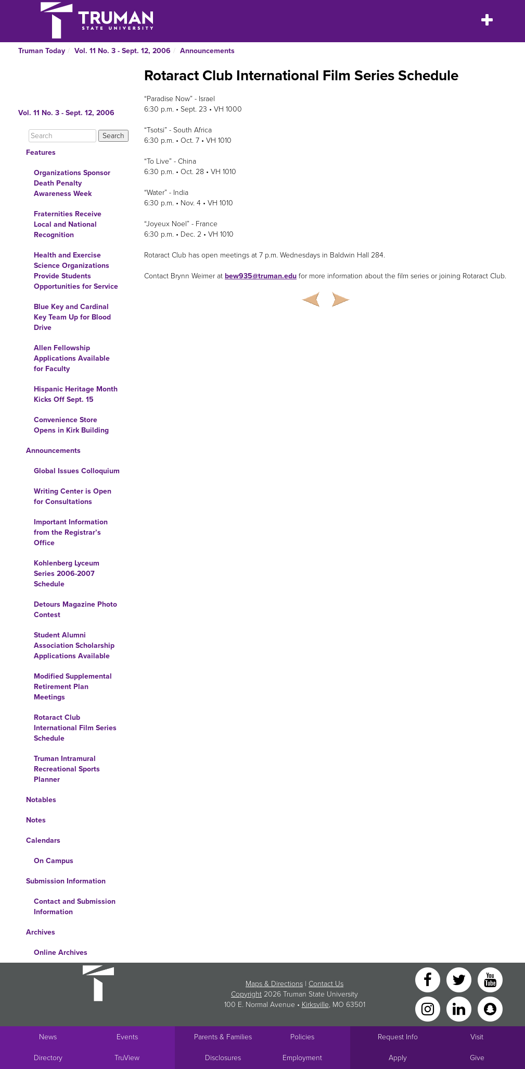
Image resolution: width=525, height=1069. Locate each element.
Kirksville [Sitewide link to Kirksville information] (315, 1004)
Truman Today (41, 50)
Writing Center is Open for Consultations (72, 496)
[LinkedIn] (460, 1008)
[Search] (62, 135)
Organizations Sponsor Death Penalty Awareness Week (72, 183)
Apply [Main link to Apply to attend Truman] (398, 1057)
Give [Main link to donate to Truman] (477, 1057)
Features (41, 152)
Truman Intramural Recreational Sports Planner (67, 769)
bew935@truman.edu (261, 276)
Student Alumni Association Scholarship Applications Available (74, 645)
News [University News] (48, 1037)
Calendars (43, 840)
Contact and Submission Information (75, 906)
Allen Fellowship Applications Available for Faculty (72, 358)
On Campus (53, 860)
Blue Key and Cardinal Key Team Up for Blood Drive (72, 317)
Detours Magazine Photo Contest (75, 609)
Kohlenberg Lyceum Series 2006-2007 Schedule (66, 573)
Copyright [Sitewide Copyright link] (246, 994)
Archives (40, 932)
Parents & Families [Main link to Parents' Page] (223, 1037)
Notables (41, 799)
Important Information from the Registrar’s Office (71, 532)
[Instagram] (428, 1008)
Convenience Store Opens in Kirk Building (71, 425)
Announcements (207, 50)
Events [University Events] (127, 1037)
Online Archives (60, 952)
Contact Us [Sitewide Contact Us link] (326, 983)
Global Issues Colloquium (77, 470)
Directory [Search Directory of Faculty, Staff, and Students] (48, 1057)
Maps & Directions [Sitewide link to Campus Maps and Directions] (274, 983)
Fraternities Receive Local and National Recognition (67, 224)
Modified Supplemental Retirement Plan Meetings (73, 687)
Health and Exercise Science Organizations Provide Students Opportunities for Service (76, 271)
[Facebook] (428, 979)
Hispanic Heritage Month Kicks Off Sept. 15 (76, 394)
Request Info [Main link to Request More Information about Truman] (398, 1037)
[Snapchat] (490, 1008)
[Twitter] (460, 979)
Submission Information (66, 881)
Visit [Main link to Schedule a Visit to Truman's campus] (476, 1037)
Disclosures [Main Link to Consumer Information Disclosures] (223, 1057)
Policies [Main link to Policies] (302, 1037)
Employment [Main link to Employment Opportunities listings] (302, 1057)
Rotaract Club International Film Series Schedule (75, 728)
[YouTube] (490, 979)
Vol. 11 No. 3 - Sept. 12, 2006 (122, 50)
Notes (36, 820)
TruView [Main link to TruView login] (126, 1057)
